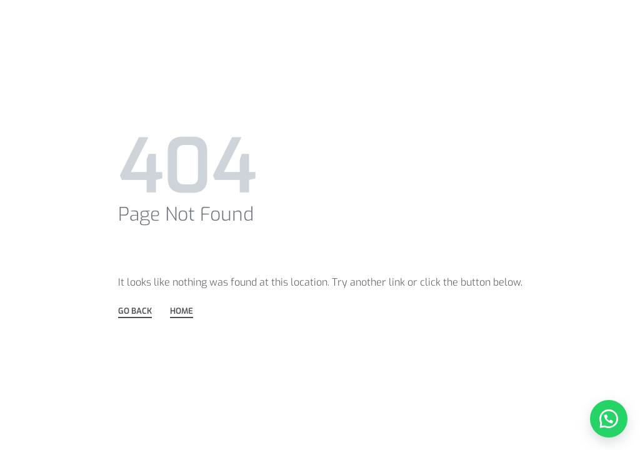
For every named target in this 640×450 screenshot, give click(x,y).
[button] (609, 419)
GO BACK (135, 311)
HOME (181, 311)
